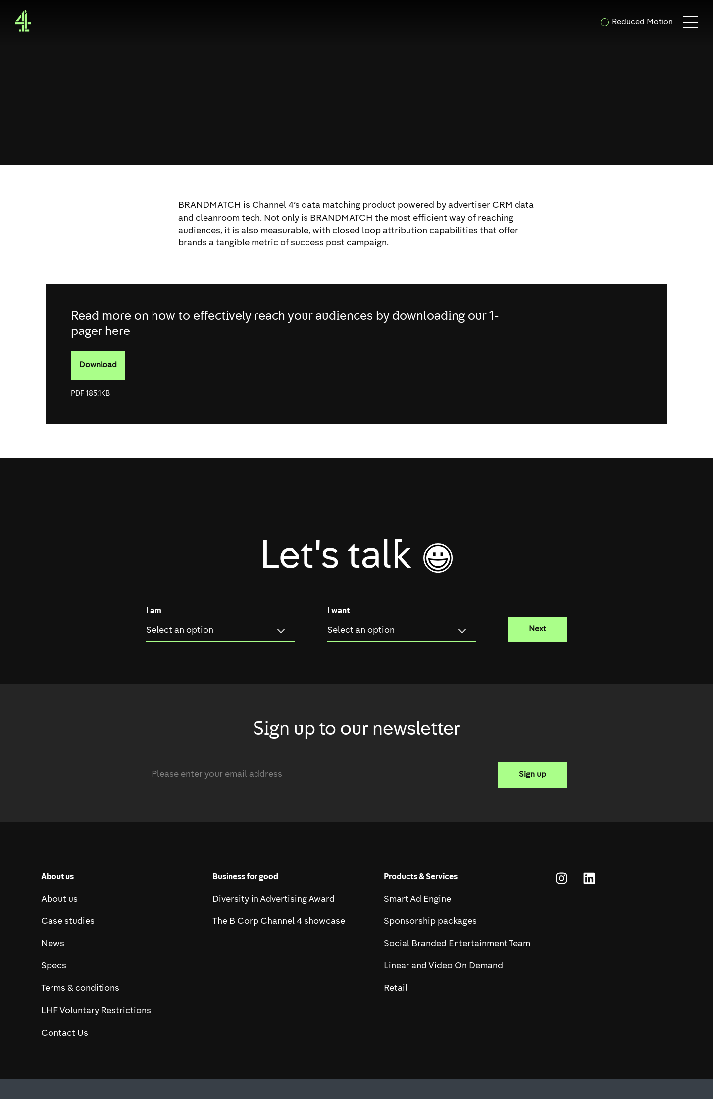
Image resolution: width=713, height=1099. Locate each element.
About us (59, 899)
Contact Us (64, 1033)
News (52, 944)
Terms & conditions (80, 988)
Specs (53, 966)
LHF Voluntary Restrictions (96, 1011)
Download (102, 370)
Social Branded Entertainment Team (457, 944)
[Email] (316, 774)
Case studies (68, 921)
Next (537, 629)
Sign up (532, 775)
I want (338, 611)
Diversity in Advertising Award (273, 899)
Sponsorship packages (430, 921)
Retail (395, 988)
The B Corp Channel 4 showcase (278, 921)
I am (153, 611)
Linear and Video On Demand (443, 966)
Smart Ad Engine (417, 899)
